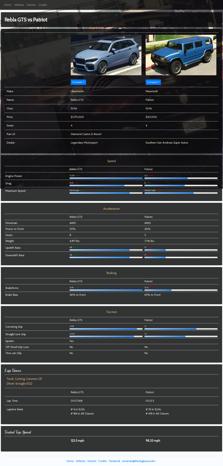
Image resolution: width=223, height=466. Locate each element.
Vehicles (19, 4)
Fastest (31, 4)
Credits (43, 4)
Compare (77, 82)
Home (7, 4)
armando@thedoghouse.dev (138, 461)
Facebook (114, 461)
